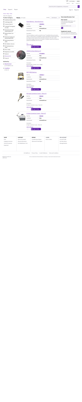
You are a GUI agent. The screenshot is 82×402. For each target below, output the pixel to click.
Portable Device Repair (36, 139)
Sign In (71, 10)
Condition (29, 26)
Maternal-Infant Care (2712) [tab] (9, 34)
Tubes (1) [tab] (7, 54)
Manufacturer (29, 28)
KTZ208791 (42, 53)
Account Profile (63, 139)
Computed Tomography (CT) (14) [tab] (10, 27)
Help (73, 3)
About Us (68, 3)
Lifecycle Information (22, 141)
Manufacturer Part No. (31, 30)
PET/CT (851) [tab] (7, 49)
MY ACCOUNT (63, 137)
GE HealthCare (27, 153)
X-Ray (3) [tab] (7, 58)
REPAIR (33, 137)
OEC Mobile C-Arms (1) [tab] (9, 44)
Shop (4, 9)
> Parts (10, 13)
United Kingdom (72, 1)
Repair (16, 9)
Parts (5, 139)
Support (10, 9)
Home (4, 13)
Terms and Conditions (53, 153)
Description (29, 33)
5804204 (41, 96)
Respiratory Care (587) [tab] (9, 51)
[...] (27, 43)
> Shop (7, 13)
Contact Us (78, 3)
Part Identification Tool (22, 143)
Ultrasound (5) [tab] (8, 56)
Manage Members (63, 143)
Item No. (28, 24)
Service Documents (22, 139)
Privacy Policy (34, 153)
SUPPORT (20, 137)
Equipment (6, 145)
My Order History (63, 141)
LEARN (47, 137)
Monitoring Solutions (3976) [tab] (9, 41)
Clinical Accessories (8, 143)
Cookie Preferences (43, 153)
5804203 (41, 116)
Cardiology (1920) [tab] (8, 22)
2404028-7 (41, 74)
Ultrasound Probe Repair (37, 141)
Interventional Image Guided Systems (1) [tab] (9, 30)
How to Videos (49, 139)
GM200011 (41, 24)
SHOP (5, 137)
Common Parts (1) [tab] (9, 24)
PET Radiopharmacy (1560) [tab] (9, 46)
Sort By (47, 17)
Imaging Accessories (8, 141)
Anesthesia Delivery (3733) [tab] (10, 20)
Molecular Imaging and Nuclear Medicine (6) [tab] (10, 37)
